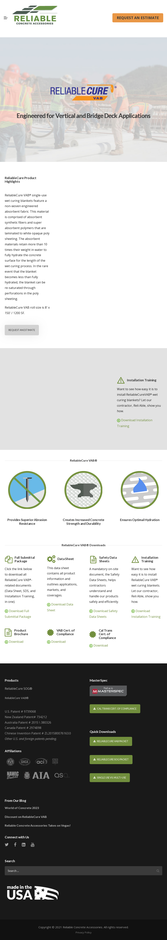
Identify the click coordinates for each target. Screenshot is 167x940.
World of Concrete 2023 (22, 808)
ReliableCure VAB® (17, 698)
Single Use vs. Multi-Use (109, 777)
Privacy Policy (84, 932)
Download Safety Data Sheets (103, 614)
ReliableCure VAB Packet (111, 741)
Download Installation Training (134, 423)
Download (14, 642)
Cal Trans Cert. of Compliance (115, 708)
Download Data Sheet (60, 607)
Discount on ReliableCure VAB (26, 816)
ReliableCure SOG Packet (111, 759)
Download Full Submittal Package (18, 614)
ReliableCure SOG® (18, 688)
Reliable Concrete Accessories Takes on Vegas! (38, 825)
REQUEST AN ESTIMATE (138, 17)
